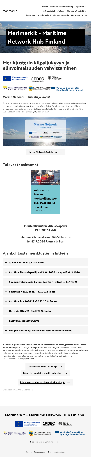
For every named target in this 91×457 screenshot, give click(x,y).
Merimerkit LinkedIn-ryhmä (38, 15)
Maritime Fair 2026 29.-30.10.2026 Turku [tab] (33, 301)
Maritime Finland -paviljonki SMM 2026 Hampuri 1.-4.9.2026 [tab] (44, 272)
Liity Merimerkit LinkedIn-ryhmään (42, 373)
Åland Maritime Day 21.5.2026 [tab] (26, 262)
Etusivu (45, 6)
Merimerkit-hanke (61, 15)
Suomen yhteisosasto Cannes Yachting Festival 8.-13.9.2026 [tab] (43, 282)
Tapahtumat (80, 6)
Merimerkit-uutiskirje (76, 10)
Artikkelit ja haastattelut (54, 10)
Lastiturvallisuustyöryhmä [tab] (24, 320)
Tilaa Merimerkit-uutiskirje (42, 366)
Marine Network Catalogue (42, 152)
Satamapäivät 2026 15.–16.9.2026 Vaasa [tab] (32, 291)
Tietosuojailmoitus (56, 451)
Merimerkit (10, 11)
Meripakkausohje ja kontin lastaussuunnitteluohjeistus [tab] (40, 330)
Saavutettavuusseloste (36, 451)
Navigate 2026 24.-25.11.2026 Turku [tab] (30, 311)
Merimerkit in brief (79, 15)
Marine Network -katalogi (61, 6)
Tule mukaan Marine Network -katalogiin (42, 382)
